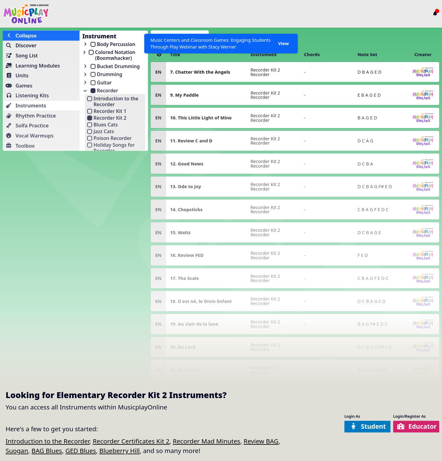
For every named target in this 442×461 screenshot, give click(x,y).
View (283, 44)
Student (368, 426)
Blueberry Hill (119, 450)
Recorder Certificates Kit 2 (131, 441)
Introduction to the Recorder (47, 441)
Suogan (17, 450)
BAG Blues (47, 450)
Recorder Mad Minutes (206, 441)
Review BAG (261, 441)
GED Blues (80, 450)
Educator (417, 426)
